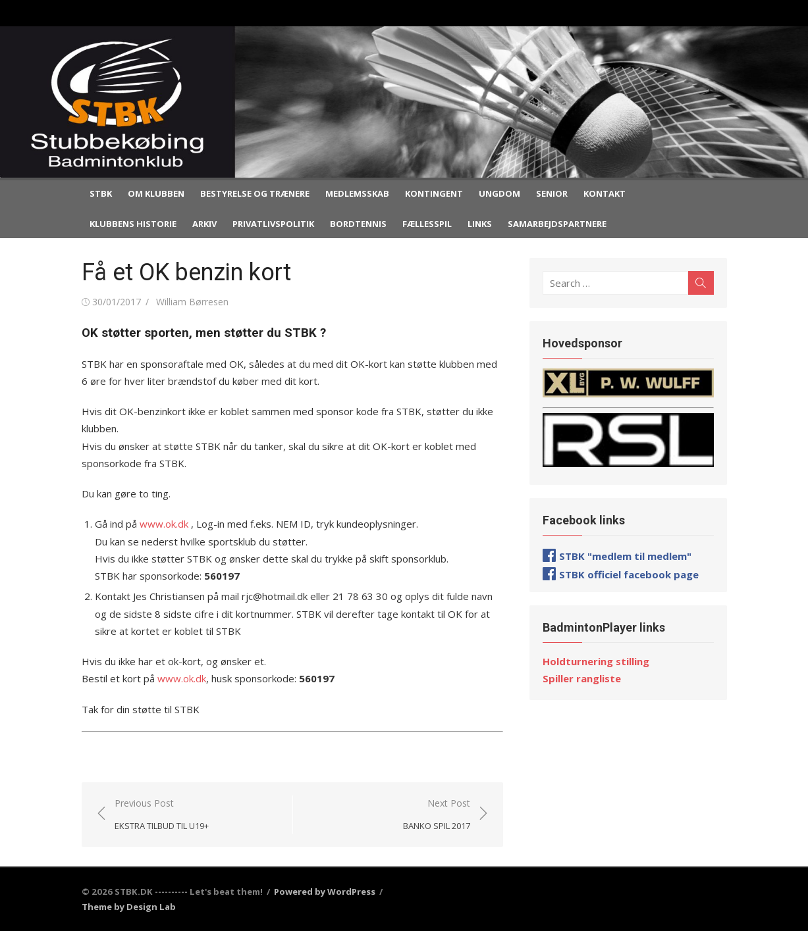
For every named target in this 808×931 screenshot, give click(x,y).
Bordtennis (358, 224)
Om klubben (156, 193)
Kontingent (434, 193)
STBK (101, 193)
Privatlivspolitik (273, 224)
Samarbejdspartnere (557, 224)
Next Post (436, 815)
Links (480, 224)
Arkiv (204, 224)
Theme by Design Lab (129, 907)
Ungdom (499, 193)
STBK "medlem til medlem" (625, 556)
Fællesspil (427, 224)
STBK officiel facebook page (629, 574)
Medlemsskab (357, 193)
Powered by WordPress (324, 891)
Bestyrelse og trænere (255, 193)
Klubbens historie (133, 224)
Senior (552, 193)
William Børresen (192, 301)
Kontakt (604, 193)
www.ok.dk (162, 523)
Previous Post (162, 815)
